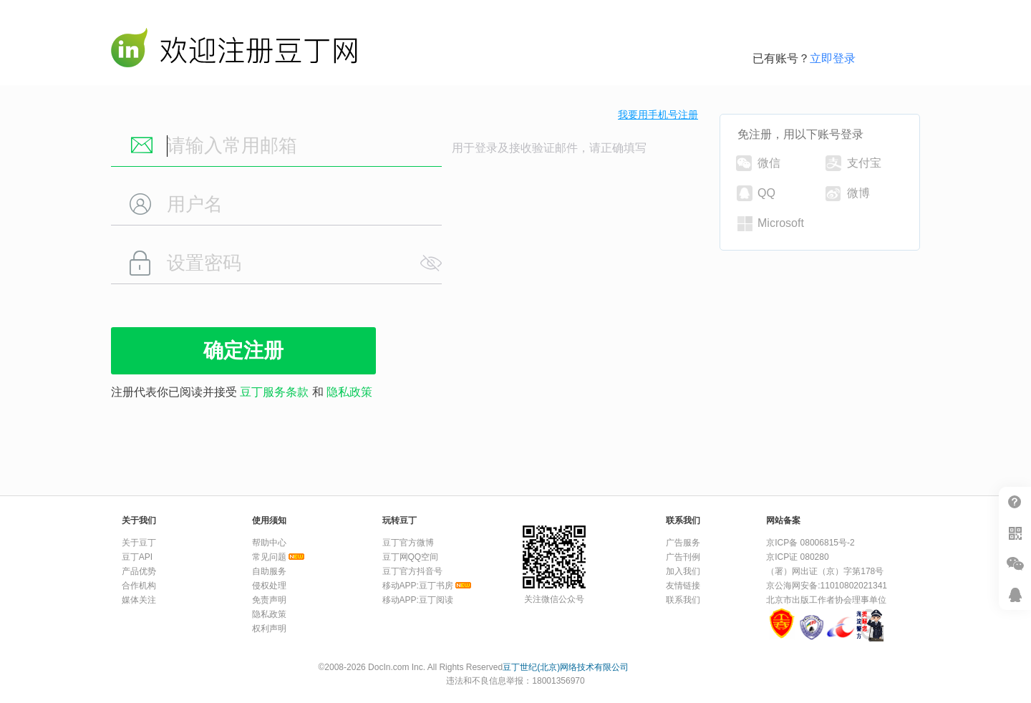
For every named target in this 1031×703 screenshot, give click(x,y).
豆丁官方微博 (408, 543)
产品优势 (139, 571)
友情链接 (683, 586)
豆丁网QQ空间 (410, 557)
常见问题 (269, 557)
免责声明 (269, 600)
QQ (756, 193)
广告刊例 (683, 557)
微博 (848, 193)
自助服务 (269, 571)
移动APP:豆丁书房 (417, 586)
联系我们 (683, 600)
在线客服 (1015, 594)
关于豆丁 (139, 543)
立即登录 (833, 58)
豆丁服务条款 (274, 392)
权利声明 (269, 629)
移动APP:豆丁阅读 (417, 600)
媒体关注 (139, 600)
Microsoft (770, 223)
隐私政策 (349, 392)
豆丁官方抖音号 (412, 571)
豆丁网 (234, 50)
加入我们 (683, 571)
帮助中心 (1015, 502)
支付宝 (853, 163)
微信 (758, 163)
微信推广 (1015, 563)
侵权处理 (269, 586)
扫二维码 (1015, 533)
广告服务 (683, 543)
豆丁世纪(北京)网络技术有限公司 (566, 667)
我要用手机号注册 (658, 114)
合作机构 (139, 586)
